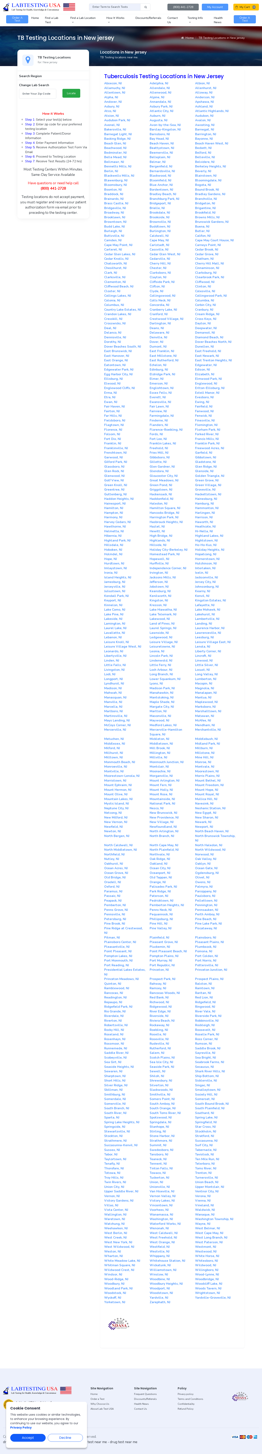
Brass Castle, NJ (116, 203)
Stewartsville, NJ (117, 1131)
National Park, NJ (162, 803)
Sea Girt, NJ (112, 1062)
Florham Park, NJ (207, 430)
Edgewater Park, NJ (118, 370)
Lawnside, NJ (159, 633)
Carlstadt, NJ (159, 245)
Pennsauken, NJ (206, 910)
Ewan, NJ (110, 402)
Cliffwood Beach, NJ (118, 286)
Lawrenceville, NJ (208, 633)
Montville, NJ (114, 771)
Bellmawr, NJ (114, 162)
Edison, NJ (202, 370)
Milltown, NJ (113, 757)
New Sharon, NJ (206, 817)
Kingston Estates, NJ (210, 600)
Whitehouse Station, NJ (167, 1261)
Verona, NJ (203, 1196)
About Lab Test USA (102, 1408)
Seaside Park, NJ (162, 1067)
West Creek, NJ (115, 1237)
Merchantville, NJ (208, 730)
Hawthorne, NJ (115, 526)
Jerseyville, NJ (114, 587)
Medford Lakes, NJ (163, 725)
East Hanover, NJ (116, 356)
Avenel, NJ (112, 125)
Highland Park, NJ (117, 540)
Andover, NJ (113, 102)
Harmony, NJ (113, 517)
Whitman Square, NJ (119, 1265)
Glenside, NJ (204, 471)
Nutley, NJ (111, 859)
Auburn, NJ (157, 116)
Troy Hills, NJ (113, 1178)
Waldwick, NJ (205, 1210)
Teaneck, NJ (158, 1159)
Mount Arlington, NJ (165, 781)
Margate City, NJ (162, 707)
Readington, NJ (115, 997)
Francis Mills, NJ (207, 439)
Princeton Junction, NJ (211, 970)
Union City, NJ (114, 1187)
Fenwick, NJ (203, 416)
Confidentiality (186, 1404)
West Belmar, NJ (207, 1228)
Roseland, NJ (113, 1034)
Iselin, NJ (201, 573)
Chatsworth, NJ (115, 263)
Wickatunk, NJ (160, 1265)
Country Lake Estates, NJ (122, 310)
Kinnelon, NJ (113, 605)
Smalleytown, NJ (207, 1090)
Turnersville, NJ (206, 1178)
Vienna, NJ (203, 1201)
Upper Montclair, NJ (209, 1187)
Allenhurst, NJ (205, 88)
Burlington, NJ (160, 231)
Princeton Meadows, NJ (121, 979)
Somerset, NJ (205, 1099)
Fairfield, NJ (203, 406)
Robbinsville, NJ (207, 1021)
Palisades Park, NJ (163, 887)
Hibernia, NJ (113, 536)
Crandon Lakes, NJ (117, 314)
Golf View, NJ (114, 480)
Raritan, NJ (203, 993)
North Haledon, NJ (208, 845)
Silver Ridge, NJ (116, 1085)
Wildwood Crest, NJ (119, 1270)
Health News (141, 1404)
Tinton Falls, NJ (161, 1168)
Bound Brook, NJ (207, 190)
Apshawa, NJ (204, 102)
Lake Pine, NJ (113, 614)
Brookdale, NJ (160, 213)
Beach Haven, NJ (162, 143)
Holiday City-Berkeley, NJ (168, 550)
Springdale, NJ (160, 1122)
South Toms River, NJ (165, 1113)
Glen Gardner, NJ (162, 467)
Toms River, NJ (205, 1168)
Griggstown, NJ (161, 490)
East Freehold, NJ (208, 351)
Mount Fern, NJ (161, 785)
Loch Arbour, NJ (161, 670)
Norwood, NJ (204, 854)
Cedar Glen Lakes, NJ (119, 254)
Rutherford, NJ (160, 1048)
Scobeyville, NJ (115, 1058)
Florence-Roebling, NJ (166, 430)
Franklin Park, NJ (207, 443)
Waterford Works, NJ (165, 1224)
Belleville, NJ (205, 157)
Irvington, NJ (159, 573)
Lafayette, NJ (205, 605)
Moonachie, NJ (160, 771)
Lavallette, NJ (114, 633)
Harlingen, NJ (205, 513)
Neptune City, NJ (116, 808)
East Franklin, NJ (162, 351)
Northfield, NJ (114, 854)
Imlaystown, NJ (115, 568)
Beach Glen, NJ (115, 143)
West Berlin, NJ (115, 1233)
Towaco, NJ (158, 1173)
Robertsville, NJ (116, 1025)
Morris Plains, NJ (207, 776)
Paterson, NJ (159, 896)
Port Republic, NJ (162, 965)
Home (187, 38)
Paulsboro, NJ (205, 896)
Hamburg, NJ (204, 503)
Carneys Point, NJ (208, 245)
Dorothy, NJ (112, 342)
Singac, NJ (202, 1085)
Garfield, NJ (203, 453)
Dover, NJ (156, 342)
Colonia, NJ (112, 300)
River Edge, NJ (160, 1011)
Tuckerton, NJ (159, 1178)
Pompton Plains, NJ (164, 956)
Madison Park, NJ (162, 688)
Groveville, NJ (205, 490)
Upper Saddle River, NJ (121, 1191)
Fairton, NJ (112, 411)
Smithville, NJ (160, 1094)
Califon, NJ (203, 236)
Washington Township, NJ (214, 1219)
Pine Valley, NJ (161, 928)
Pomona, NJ (203, 951)
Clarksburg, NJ (206, 273)
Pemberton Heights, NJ (167, 905)
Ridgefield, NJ (205, 1002)
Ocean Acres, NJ (116, 868)
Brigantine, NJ (205, 208)
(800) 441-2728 (183, 7)
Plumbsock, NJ (205, 947)
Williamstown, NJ (163, 1270)
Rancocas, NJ (113, 993)
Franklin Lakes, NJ (163, 443)
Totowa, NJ (112, 1173)
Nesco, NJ (157, 808)
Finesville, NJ (205, 420)
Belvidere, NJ (205, 162)
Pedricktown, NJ (161, 901)
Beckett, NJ (203, 148)
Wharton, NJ (113, 1256)
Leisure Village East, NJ (213, 642)
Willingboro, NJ (206, 1270)
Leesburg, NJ (204, 637)
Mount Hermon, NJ (117, 790)
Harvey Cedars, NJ (117, 522)
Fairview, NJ (158, 411)
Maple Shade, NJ (162, 702)
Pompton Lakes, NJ (118, 956)
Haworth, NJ (204, 522)
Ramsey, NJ (158, 988)
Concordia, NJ (159, 305)
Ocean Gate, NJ (206, 868)
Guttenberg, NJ (115, 494)
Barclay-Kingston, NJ (165, 129)
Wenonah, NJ (159, 1228)
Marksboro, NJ (205, 707)
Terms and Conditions (190, 1399)
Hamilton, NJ (113, 508)
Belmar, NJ (158, 162)
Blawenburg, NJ (116, 180)
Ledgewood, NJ (161, 637)
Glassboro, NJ (114, 467)
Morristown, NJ (115, 781)
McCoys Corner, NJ (117, 725)
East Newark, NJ (207, 356)
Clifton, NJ (157, 286)
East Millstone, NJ (163, 356)
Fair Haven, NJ (114, 406)
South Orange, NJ (163, 1108)
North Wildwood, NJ (210, 850)
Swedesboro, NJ (161, 1150)
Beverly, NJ (203, 171)
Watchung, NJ (114, 1224)
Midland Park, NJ (207, 744)
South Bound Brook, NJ (212, 1104)
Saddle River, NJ (116, 1053)
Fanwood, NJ (204, 411)
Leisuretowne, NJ (162, 647)
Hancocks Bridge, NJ (164, 513)
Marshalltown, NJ (208, 711)
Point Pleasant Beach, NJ (168, 951)
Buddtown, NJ (160, 226)
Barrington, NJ (205, 134)
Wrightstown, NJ (207, 1293)
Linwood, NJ (204, 660)
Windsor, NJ (113, 1274)
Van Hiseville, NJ (162, 1191)
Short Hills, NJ (114, 1080)
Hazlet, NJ (157, 526)
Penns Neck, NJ (161, 910)
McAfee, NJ (203, 720)
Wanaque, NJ (205, 1214)
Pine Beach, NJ (205, 919)
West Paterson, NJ (209, 1242)
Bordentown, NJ (161, 190)
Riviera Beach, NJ (162, 1021)
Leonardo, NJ (113, 651)
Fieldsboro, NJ (114, 420)
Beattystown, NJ (162, 148)
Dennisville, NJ (115, 337)
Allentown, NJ (114, 92)
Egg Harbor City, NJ (118, 374)
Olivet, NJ (202, 877)
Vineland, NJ (204, 1205)
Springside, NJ (114, 1127)
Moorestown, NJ (207, 771)
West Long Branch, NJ (211, 1237)
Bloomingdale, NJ (208, 180)
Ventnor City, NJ (207, 1191)
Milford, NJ (112, 748)
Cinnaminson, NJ (207, 268)
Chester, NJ (158, 268)
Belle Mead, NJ (115, 157)
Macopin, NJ (203, 683)
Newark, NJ (203, 822)
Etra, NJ (109, 397)
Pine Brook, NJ (114, 924)
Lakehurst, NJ (205, 614)
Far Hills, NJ (113, 416)
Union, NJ (156, 1182)
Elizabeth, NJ (204, 374)
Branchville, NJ (206, 199)
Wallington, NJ (115, 1214)
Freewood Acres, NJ (209, 448)
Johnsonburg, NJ (207, 587)
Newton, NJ (112, 831)
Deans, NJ (157, 328)
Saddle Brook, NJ (207, 1048)
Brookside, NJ (159, 217)
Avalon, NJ (203, 120)
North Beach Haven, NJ (212, 831)
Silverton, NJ (159, 1085)
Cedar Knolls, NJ (116, 259)
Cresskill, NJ (113, 319)
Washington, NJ (161, 1219)
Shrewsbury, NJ (161, 1080)
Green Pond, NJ (161, 485)
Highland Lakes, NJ (209, 536)
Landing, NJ (203, 624)
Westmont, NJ (205, 1247)
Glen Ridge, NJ (206, 467)
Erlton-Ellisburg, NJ (210, 388)
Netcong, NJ (113, 813)
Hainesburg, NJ (206, 499)
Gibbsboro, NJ (160, 457)
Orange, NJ (158, 882)
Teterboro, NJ (205, 1164)
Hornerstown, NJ (207, 559)
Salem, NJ (157, 1053)
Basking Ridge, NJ (117, 139)
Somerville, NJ (115, 1104)
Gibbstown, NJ (205, 457)
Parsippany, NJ (205, 891)
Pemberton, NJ (115, 905)
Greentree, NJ (114, 490)
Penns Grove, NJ (116, 910)
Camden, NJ (113, 240)
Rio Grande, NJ (115, 1011)
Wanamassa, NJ (161, 1214)
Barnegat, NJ (204, 129)
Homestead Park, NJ (165, 554)
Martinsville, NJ (115, 716)
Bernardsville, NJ (162, 171)
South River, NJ (115, 1113)
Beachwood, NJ (115, 148)
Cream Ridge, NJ (207, 314)
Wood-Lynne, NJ (207, 1274)
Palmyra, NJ (204, 887)
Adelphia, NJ (159, 83)
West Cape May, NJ (209, 1233)
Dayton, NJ (203, 323)
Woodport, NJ (160, 1288)
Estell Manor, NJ (207, 393)
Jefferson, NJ (159, 582)
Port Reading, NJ (116, 965)
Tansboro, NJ (159, 1154)
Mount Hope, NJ (206, 790)
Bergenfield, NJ (161, 166)
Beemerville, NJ (161, 153)
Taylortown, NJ (115, 1159)
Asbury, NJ (111, 106)
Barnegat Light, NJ (118, 134)
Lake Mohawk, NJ (207, 610)
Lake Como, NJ (114, 610)
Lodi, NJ (109, 674)
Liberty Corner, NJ (208, 651)
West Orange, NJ (162, 1242)
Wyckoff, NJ (112, 1298)
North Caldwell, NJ (118, 845)
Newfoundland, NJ (163, 827)
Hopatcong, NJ (205, 554)
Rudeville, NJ (159, 1044)
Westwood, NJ (206, 1251)
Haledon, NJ (158, 503)
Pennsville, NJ (114, 914)
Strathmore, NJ (161, 1141)
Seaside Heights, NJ (119, 1067)
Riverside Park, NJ (208, 1016)
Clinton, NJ (203, 286)
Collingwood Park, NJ (211, 296)
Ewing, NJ (202, 402)
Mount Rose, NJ (161, 794)
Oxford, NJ (112, 887)
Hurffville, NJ (159, 563)
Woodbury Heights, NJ (166, 1284)
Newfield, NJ (113, 827)
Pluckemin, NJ (160, 947)
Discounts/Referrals (145, 1399)
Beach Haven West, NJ (211, 143)
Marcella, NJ (113, 707)
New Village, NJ (162, 822)
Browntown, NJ (115, 222)
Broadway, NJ (114, 213)
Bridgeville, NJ (115, 208)
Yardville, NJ (159, 1298)
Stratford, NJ (204, 1136)
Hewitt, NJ (157, 531)
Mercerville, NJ (115, 730)
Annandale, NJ (160, 102)
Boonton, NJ (113, 190)
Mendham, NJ (205, 725)
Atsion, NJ (111, 116)
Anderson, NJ (205, 97)
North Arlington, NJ (164, 831)
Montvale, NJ (204, 767)
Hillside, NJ (158, 545)
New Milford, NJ (116, 817)
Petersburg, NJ (115, 919)
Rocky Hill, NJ (114, 1030)
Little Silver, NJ (206, 665)
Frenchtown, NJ (115, 453)
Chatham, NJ (204, 259)
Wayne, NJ (202, 1224)
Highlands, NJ (160, 540)
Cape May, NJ (159, 240)
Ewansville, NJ (160, 402)
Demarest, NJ (205, 333)
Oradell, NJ (112, 882)
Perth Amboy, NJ (207, 914)
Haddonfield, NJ (161, 499)
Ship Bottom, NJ (207, 1076)
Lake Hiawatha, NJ (163, 610)
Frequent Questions (145, 1394)
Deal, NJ (110, 328)
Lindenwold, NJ (161, 660)
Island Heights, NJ (117, 577)
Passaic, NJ (112, 896)
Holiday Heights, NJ (209, 550)
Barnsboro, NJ (160, 134)
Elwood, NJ (112, 383)
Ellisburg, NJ (113, 379)
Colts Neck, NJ (160, 300)
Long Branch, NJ (161, 674)
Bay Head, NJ (159, 139)
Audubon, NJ (204, 116)
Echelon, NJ (158, 365)
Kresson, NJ (158, 605)
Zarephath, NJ (160, 1302)
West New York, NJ (118, 1242)
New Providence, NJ (164, 817)
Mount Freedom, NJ (209, 785)
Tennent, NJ (158, 1164)
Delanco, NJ (112, 333)
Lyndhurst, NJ (114, 683)
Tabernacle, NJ (206, 1150)
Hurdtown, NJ (114, 563)
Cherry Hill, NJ (160, 263)
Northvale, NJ (160, 854)
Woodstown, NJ (161, 1293)
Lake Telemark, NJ (163, 614)
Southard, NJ (204, 1113)
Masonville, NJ (160, 716)
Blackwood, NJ (160, 176)
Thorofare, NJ (114, 1168)
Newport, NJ (204, 827)
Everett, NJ (158, 397)
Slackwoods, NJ (161, 1090)
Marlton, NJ (158, 711)
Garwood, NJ (113, 457)
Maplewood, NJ (206, 702)
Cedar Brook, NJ (206, 249)
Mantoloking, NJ (162, 697)
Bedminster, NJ (115, 153)
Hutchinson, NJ (206, 563)
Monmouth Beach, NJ (119, 762)
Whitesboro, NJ (206, 1261)
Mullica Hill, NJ (206, 799)
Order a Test (97, 1399)
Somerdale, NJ (115, 1099)
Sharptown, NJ (115, 1076)
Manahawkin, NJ (161, 693)
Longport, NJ (113, 679)
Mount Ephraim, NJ (118, 785)
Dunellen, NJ (204, 347)
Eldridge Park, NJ (162, 374)
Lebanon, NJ (113, 637)
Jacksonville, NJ (206, 577)
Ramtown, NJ (205, 988)
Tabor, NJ (110, 1154)
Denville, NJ (158, 337)
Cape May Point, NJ (118, 245)
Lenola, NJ (202, 647)
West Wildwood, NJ (119, 1247)
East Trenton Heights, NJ (213, 360)
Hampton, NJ (113, 513)
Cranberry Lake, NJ (163, 310)
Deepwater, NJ (206, 328)
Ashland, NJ (204, 106)
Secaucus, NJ (204, 1067)
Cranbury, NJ (204, 310)
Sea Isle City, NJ (161, 1062)
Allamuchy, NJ (114, 88)
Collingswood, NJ (162, 296)
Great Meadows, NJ (164, 480)
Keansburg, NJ (160, 591)
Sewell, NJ (157, 1071)
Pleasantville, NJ (117, 947)
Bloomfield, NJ (160, 180)
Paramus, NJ (113, 891)
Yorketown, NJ (114, 1302)
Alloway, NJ (203, 92)
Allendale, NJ (160, 88)
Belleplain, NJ (160, 157)
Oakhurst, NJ (113, 864)
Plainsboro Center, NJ (120, 942)
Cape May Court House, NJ (214, 240)
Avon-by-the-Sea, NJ (165, 125)
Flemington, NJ (206, 425)
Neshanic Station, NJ (210, 808)
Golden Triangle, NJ (209, 476)
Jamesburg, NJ (114, 582)
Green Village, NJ (208, 485)
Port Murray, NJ (161, 960)
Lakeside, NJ (113, 619)
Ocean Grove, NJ (116, 873)
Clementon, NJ (115, 282)
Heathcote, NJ (205, 526)
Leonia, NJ (157, 651)
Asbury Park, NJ (161, 106)
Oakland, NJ (158, 864)
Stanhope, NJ (159, 1127)
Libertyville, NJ (115, 656)
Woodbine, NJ (160, 1279)
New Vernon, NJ (115, 822)
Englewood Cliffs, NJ (119, 388)
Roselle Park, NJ (207, 1034)
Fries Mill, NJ (159, 453)
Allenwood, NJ (160, 92)
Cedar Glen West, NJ (165, 254)
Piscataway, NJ (206, 928)
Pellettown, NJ (206, 901)
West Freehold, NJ (163, 1237)
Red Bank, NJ (159, 997)
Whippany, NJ (160, 1256)
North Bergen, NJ (116, 836)
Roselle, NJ (158, 1034)
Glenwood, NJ (114, 476)
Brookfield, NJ (205, 213)
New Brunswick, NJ (163, 813)
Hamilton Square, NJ (165, 508)
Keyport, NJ (112, 600)
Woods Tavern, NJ (208, 1288)
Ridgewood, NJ (161, 1007)
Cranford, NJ (159, 314)
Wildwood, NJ (205, 1265)
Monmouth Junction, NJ (167, 762)
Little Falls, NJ (115, 665)
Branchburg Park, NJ (164, 199)
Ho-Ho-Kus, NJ (206, 545)
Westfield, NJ (160, 1247)
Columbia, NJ (204, 300)
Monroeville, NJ (115, 767)
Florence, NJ (113, 430)
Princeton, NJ (159, 970)
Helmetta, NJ (114, 531)
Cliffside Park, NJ (162, 282)
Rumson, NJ (203, 1044)
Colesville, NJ (205, 291)
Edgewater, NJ (206, 365)
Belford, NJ (203, 153)
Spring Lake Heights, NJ (121, 1122)
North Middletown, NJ (120, 850)
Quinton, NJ (112, 984)
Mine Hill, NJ (204, 757)
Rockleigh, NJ (205, 1025)
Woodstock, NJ (115, 1293)
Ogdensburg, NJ (207, 873)
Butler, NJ (202, 231)
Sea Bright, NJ (205, 1058)
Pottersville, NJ (206, 965)
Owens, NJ (202, 882)
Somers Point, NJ (162, 1099)
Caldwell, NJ (159, 236)
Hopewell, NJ (159, 559)
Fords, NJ (156, 434)
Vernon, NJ (112, 1196)
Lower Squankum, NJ (165, 679)
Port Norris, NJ (205, 960)
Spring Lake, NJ (206, 1117)
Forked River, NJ (207, 434)
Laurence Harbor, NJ (210, 628)
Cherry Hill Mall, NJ (209, 263)
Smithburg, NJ (114, 1094)
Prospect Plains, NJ (209, 979)
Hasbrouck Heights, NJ (166, 522)
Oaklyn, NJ (203, 864)
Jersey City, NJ (205, 582)
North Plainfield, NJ (164, 850)
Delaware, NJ (159, 333)
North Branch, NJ (162, 836)
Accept (28, 1437)
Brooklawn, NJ (114, 217)
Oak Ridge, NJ (160, 859)
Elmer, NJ (157, 379)
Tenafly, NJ (112, 1164)
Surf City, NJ (204, 1145)
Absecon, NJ (113, 83)
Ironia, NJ (110, 573)
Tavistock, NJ (204, 1154)
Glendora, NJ (159, 471)
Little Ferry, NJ (160, 665)
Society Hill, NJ (206, 1094)
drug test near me (123, 1442)
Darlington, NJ (160, 323)
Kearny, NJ (202, 591)
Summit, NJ (158, 1145)
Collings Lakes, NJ (117, 296)
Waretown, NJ (114, 1219)
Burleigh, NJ (113, 231)
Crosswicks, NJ (115, 323)
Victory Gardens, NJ (118, 1201)
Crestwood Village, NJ (166, 319)
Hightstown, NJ (206, 540)
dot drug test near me (90, 1442)
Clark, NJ (110, 273)
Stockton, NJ (113, 1136)
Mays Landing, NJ (117, 720)
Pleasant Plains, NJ (209, 942)
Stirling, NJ (158, 1131)
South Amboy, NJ (162, 1104)
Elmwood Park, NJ (208, 379)
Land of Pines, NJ (162, 624)
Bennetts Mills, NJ (117, 166)
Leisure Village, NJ (164, 642)
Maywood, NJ (159, 720)
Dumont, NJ (158, 347)
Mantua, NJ (203, 697)
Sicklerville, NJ (206, 1080)
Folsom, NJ (112, 434)
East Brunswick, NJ (118, 351)
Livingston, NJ (114, 670)
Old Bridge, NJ (115, 877)
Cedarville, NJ (160, 259)
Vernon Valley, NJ (163, 1196)
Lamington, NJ (114, 624)
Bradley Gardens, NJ (210, 194)
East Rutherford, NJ (164, 360)
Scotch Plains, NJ (162, 1058)
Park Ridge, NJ (160, 891)
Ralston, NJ (203, 984)
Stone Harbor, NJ (162, 1136)
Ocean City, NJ (160, 868)
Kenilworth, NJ (160, 596)
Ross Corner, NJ (206, 1039)
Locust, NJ (202, 670)
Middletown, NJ (161, 744)
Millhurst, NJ (113, 753)
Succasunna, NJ (206, 1141)
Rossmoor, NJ (114, 1044)
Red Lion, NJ (204, 997)
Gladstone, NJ (205, 462)
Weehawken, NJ (116, 1228)
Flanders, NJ (159, 425)
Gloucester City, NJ (164, 476)
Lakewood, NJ (160, 619)
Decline (65, 1437)
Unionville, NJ (160, 1187)
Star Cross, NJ (205, 1127)
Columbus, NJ (114, 305)
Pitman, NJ (112, 937)
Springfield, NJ (206, 1122)
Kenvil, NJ (202, 596)
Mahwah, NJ (113, 693)
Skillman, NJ (113, 1090)
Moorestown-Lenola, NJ (122, 776)
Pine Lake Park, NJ (208, 924)
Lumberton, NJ (205, 679)
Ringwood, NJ (205, 1007)
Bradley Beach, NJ (163, 194)
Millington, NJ (160, 753)
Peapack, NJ (113, 901)
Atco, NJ (110, 111)
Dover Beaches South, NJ (122, 347)
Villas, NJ (111, 1205)
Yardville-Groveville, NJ (213, 1298)
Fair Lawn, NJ (159, 406)
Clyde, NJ (156, 291)
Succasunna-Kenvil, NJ (121, 1145)
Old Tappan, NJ (161, 877)
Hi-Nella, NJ (204, 531)
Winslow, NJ (159, 1274)
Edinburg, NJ (159, 370)
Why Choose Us (99, 1404)
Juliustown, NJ (114, 591)
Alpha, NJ (111, 97)
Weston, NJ (112, 1251)
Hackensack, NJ (161, 494)
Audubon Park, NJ (117, 120)
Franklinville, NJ (116, 448)
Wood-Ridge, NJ (116, 1279)
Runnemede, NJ (115, 1048)
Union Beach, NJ (206, 1182)
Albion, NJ (202, 83)
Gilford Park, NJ (115, 462)
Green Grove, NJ (207, 480)
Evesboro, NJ (204, 397)
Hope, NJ (110, 559)
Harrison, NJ (204, 517)
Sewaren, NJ (113, 1071)
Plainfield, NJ (159, 937)
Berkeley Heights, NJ (210, 166)
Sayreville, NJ (205, 1053)
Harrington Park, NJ (164, 517)
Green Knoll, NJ (115, 485)
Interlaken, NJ (205, 568)
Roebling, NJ (159, 1030)
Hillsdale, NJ (113, 545)
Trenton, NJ (203, 1173)
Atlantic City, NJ (161, 111)
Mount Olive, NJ (116, 794)
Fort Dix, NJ (112, 439)
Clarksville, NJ (114, 277)
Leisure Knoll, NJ (116, 642)
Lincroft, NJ (203, 656)
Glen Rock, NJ (114, 471)
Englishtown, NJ (162, 388)
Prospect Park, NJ (162, 979)
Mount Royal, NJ (207, 794)
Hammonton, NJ (207, 508)
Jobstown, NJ (159, 587)
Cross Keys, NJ (205, 319)
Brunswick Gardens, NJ (212, 222)
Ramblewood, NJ (116, 988)
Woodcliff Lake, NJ (208, 1284)
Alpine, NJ (157, 97)
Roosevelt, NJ (205, 1030)
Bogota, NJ (203, 185)
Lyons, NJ (156, 683)
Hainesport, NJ (115, 503)
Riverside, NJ (159, 1016)
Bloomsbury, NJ (115, 185)
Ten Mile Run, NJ (207, 1159)
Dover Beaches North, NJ (213, 342)
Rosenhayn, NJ (114, 1039)
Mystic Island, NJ (116, 803)
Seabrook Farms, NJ (209, 1062)
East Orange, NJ (116, 360)
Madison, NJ (113, 688)
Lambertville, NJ (207, 619)
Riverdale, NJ (114, 1016)
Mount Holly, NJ (161, 790)
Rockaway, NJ (159, 1025)
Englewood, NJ (206, 383)
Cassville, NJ (159, 249)
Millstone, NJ (205, 753)
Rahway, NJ (158, 984)
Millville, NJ (158, 757)
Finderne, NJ (159, 420)
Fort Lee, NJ (158, 439)
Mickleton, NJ (159, 739)
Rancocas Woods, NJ (165, 993)
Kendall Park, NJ (116, 596)
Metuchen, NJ (114, 739)
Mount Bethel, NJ (208, 781)
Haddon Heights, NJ (119, 499)
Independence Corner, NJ (168, 568)
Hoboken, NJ (113, 550)
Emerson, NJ (159, 383)
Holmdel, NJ (113, 554)
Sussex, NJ (112, 1150)
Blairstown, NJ (206, 176)
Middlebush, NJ (206, 739)
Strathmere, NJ (115, 1141)
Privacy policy (185, 1394)
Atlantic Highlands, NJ (212, 111)
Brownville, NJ (160, 222)
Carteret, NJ (113, 249)
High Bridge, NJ (161, 536)
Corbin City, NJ (205, 305)
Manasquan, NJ (115, 697)
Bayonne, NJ (204, 139)
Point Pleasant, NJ (118, 951)
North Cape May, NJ (164, 845)
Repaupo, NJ (113, 1002)
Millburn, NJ (204, 748)
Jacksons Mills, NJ (163, 577)
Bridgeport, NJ (160, 203)
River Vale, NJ (205, 1011)
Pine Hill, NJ (158, 924)
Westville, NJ (159, 1251)
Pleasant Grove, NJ (164, 942)
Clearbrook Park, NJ (209, 277)
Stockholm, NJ (205, 1131)
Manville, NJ (113, 702)
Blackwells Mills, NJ (119, 176)
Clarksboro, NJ (160, 273)
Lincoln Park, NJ (161, 656)
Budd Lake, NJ (114, 226)
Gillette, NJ (158, 462)
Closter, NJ (112, 291)
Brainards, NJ (114, 199)
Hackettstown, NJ (208, 494)
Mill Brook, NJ (160, 748)
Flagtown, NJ (114, 425)
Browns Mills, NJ (207, 217)
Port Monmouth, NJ (118, 960)
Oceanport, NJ (160, 873)
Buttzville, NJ (114, 236)
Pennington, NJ (206, 905)
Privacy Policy (21, 1427)
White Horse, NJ (207, 1256)
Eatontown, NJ (115, 365)
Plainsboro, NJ (205, 937)
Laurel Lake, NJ (115, 628)
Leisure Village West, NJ (122, 647)
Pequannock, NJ (161, 914)
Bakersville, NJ (115, 129)
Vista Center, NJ (116, 1210)
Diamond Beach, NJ (209, 337)
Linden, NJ (111, 660)
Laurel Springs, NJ (163, 628)
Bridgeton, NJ (205, 203)
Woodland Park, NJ (118, 1288)
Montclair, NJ (159, 767)
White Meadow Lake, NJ (122, 1261)
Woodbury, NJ (114, 1284)
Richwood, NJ (159, 1002)
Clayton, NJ (158, 277)
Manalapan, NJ (206, 693)
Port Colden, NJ (206, 956)
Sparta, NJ (111, 1117)
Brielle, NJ (157, 208)
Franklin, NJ (112, 443)
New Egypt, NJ (205, 813)
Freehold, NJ (159, 448)
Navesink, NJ (204, 803)
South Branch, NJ (116, 1108)
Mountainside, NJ (162, 799)
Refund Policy (185, 1408)
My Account (215, 7)
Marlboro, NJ (113, 711)
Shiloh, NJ (157, 1076)
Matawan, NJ (204, 716)
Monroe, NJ (203, 762)
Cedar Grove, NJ (206, 254)
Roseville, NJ (159, 1039)
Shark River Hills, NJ (210, 1071)
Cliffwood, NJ (205, 282)
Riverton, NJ (113, 1021)
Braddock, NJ (113, 194)
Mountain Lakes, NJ (118, 799)
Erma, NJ (110, 393)
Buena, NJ (202, 226)
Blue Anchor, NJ (161, 185)
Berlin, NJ (111, 171)
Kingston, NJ (159, 600)
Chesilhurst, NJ (115, 268)
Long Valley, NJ (206, 674)
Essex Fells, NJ (161, 393)
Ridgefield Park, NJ (118, 1007)
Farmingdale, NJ (162, 416)
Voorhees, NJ (159, 1210)
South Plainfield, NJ (210, 1108)
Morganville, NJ (161, 776)
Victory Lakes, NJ (162, 1201)
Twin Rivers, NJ (115, 1182)
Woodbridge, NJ (207, 1279)
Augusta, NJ (158, 120)
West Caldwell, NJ (164, 1233)
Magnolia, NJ (204, 688)
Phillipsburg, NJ (161, 919)
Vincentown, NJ (161, 1205)
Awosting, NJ (205, 125)
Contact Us (140, 1408)
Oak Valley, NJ (205, 859)
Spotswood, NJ (161, 1117)
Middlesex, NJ (114, 744)
